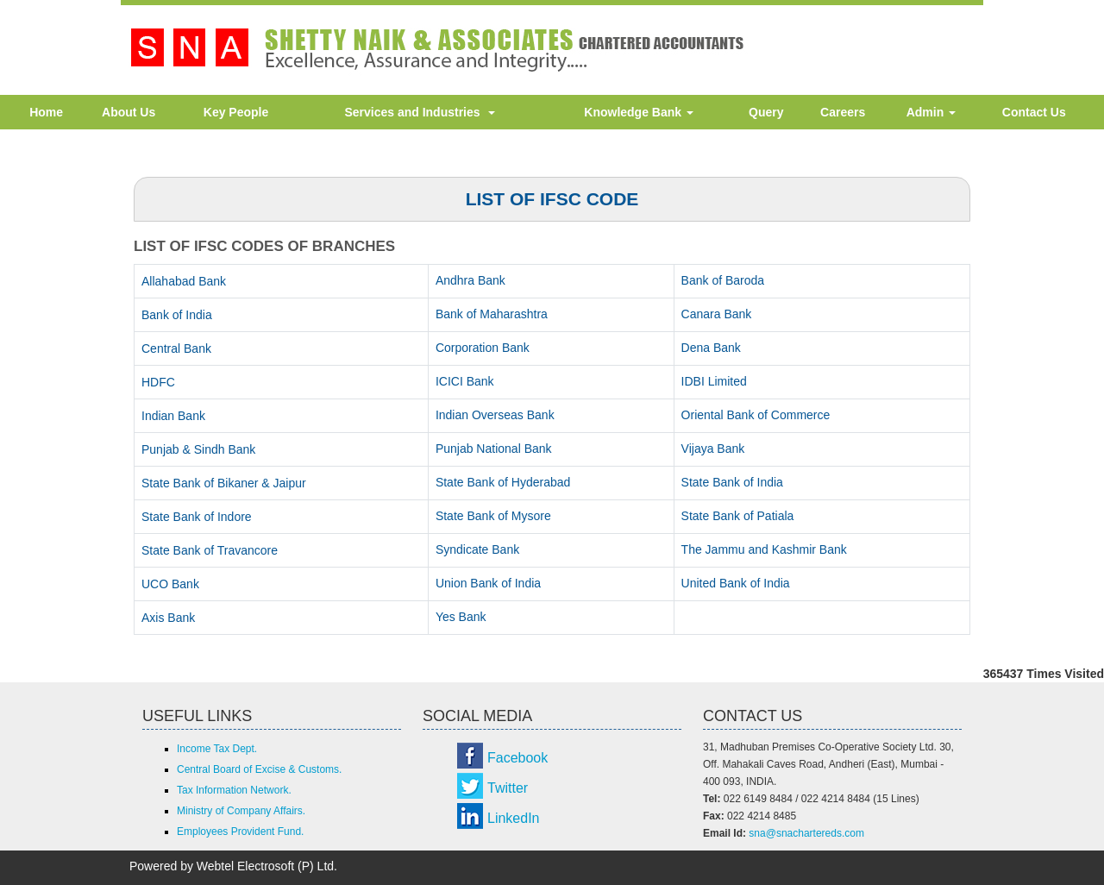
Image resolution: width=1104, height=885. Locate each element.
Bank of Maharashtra (492, 314)
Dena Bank (711, 348)
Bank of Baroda (723, 280)
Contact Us (1034, 112)
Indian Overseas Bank (495, 415)
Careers (842, 112)
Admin (931, 112)
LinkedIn (513, 818)
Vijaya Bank (713, 448)
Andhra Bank (470, 280)
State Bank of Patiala (737, 516)
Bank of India (176, 315)
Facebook (517, 757)
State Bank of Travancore (209, 550)
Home (46, 112)
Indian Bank (173, 416)
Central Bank (176, 348)
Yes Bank (461, 617)
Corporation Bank (483, 348)
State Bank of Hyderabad (503, 482)
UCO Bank (170, 584)
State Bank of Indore (196, 517)
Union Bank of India (488, 583)
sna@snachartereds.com (806, 833)
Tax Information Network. (234, 790)
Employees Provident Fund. (240, 831)
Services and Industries (419, 112)
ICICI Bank (465, 381)
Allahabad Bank (183, 281)
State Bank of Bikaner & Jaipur (223, 483)
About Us (128, 112)
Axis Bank (168, 618)
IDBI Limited (714, 381)
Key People (236, 112)
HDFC (158, 382)
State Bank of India (732, 482)
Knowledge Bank (638, 112)
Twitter (507, 788)
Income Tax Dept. (217, 749)
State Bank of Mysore (493, 516)
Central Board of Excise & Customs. (259, 769)
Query (766, 112)
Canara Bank (716, 314)
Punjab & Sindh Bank (198, 449)
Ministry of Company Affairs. (241, 811)
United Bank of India (735, 583)
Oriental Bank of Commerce (756, 415)
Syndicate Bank (477, 549)
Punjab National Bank (494, 448)
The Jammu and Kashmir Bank (764, 549)
